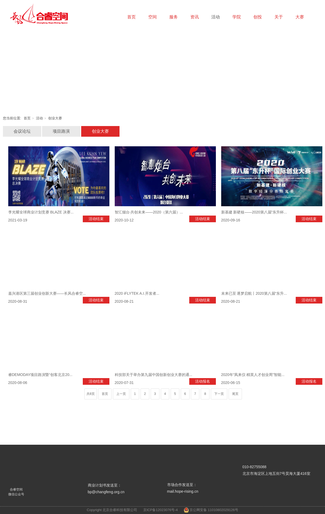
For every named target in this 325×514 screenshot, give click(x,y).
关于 (278, 17)
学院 (236, 17)
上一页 (121, 394)
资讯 (194, 17)
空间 (152, 17)
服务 (173, 17)
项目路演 (61, 131)
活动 (215, 17)
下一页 (219, 394)
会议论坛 (22, 131)
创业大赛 (55, 118)
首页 (131, 17)
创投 (257, 17)
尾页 (235, 394)
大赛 (299, 17)
